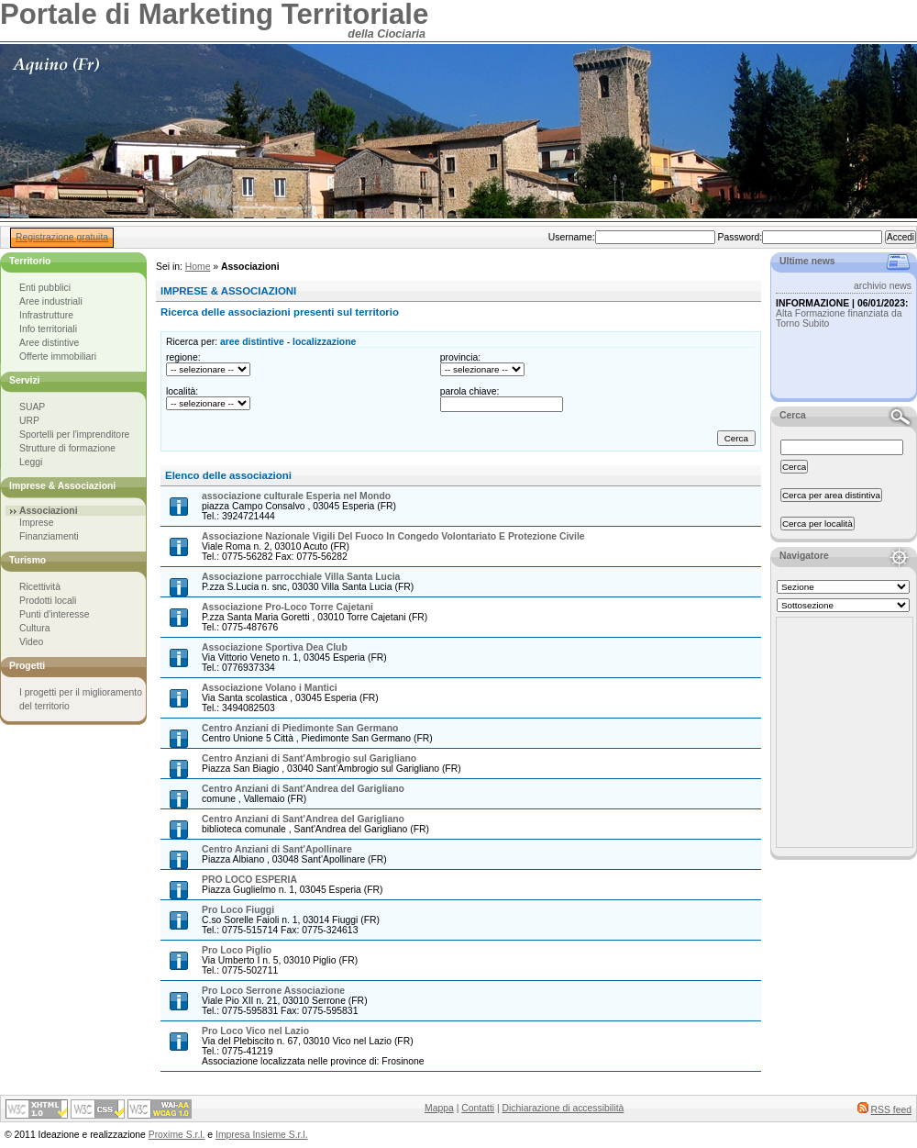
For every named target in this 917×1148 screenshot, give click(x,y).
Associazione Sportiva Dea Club (275, 647)
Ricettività (40, 587)
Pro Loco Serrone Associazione (273, 991)
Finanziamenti (49, 536)
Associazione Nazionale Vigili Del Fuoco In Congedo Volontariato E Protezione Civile (393, 536)
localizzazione (324, 342)
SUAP (32, 407)
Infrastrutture (46, 315)
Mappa (439, 1108)
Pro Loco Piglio (236, 950)
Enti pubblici (45, 288)
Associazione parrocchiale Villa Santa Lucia (301, 577)
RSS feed (891, 1110)
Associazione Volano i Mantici (269, 688)
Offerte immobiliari (57, 356)
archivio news (882, 286)
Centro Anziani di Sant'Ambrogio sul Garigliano (309, 758)
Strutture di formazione (67, 448)
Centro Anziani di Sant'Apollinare (277, 849)
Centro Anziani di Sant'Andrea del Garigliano (303, 789)
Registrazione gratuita (62, 237)
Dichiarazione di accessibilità (563, 1108)
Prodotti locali (47, 601)
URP (29, 421)
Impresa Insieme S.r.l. (261, 1135)
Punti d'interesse (54, 614)
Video (31, 642)
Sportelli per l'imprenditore (74, 434)
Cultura (34, 628)
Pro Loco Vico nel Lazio (255, 1031)
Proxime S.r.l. (177, 1135)
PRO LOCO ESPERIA (249, 880)
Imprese (36, 523)
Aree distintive (49, 343)
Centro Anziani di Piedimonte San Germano (300, 728)
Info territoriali (48, 329)
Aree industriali (51, 301)
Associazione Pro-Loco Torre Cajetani (287, 607)
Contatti (477, 1108)
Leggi (30, 462)
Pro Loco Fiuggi (238, 910)
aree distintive (252, 342)
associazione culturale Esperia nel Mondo (296, 496)
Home (198, 267)
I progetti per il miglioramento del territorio (80, 699)
